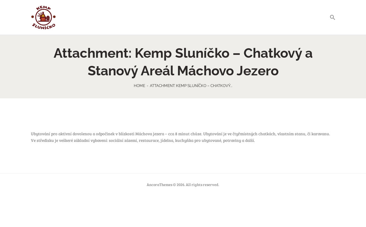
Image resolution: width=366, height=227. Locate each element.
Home (139, 86)
